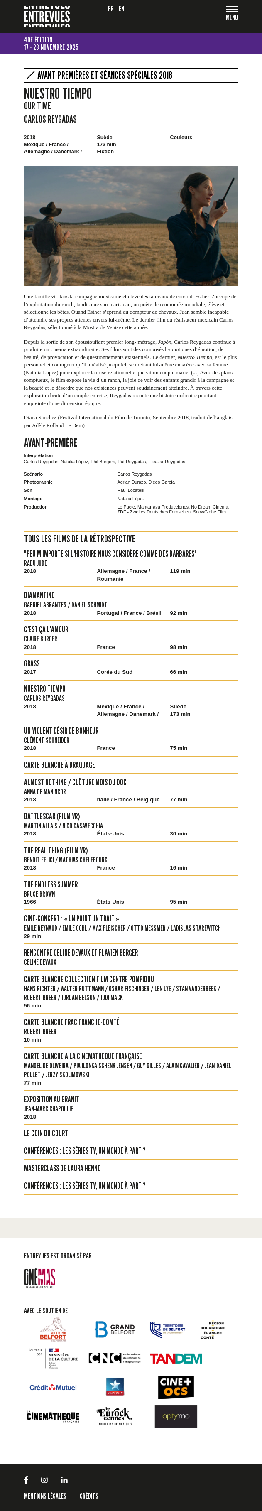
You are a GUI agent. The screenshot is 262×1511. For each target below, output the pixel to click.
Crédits (89, 1495)
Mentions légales (45, 1495)
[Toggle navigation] (232, 18)
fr (111, 8)
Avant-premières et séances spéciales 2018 (104, 75)
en (122, 8)
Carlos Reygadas (50, 119)
